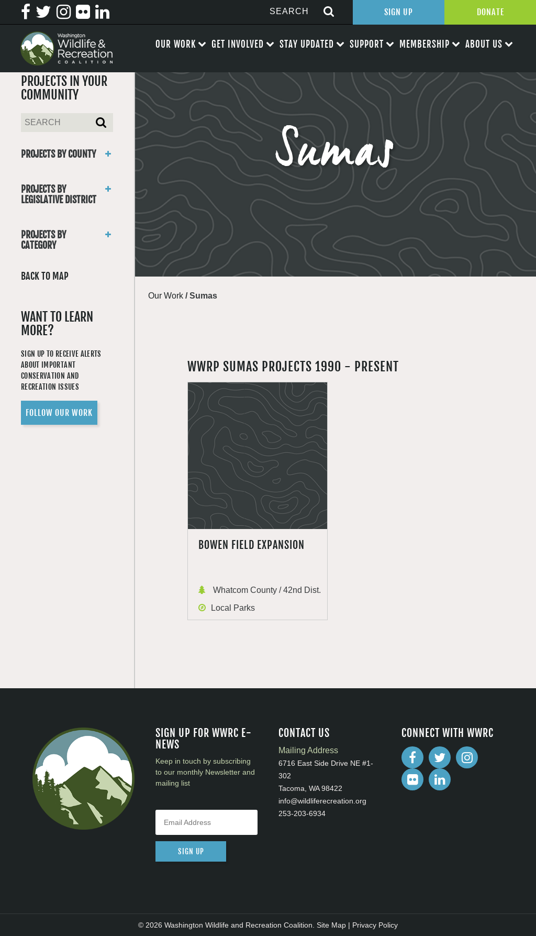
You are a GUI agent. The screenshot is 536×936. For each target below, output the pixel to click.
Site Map (331, 925)
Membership (424, 44)
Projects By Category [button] (67, 240)
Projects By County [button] (67, 154)
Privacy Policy (375, 925)
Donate (490, 12)
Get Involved (237, 44)
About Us (483, 44)
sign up (191, 851)
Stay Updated (307, 44)
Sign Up (398, 12)
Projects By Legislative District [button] (67, 194)
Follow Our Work (59, 413)
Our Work (175, 44)
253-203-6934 (302, 813)
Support (367, 44)
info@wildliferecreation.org (322, 801)
